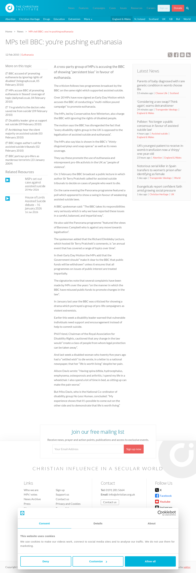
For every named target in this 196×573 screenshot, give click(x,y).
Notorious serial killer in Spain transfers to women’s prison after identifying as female (159, 170)
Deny (46, 561)
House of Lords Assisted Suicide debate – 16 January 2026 (35, 202)
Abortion (10, 18)
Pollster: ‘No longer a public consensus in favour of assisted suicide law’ (157, 126)
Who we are (31, 490)
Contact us (62, 499)
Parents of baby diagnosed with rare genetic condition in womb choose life (161, 85)
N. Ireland (139, 18)
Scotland (153, 18)
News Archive (32, 499)
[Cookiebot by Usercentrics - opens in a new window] (160, 513)
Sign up (164, 8)
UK (164, 18)
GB (171, 18)
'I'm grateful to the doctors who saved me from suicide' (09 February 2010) (26, 111)
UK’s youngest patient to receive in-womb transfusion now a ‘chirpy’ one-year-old (160, 150)
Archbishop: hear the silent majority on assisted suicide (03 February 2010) (24, 133)
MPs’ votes (30, 494)
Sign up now (133, 449)
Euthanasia (27, 54)
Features (83, 8)
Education (59, 18)
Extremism (74, 18)
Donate (178, 8)
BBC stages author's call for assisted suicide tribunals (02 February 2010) (23, 146)
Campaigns (99, 8)
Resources (136, 8)
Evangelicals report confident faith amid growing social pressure (159, 188)
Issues (123, 8)
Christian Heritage (29, 18)
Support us (62, 494)
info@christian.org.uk (122, 494)
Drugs (46, 18)
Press (27, 503)
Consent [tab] (44, 523)
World (187, 18)
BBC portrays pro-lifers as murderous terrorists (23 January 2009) (25, 159)
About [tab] (152, 523)
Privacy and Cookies (68, 503)
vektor (187, 567)
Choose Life (161, 93)
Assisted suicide (160, 133)
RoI (178, 18)
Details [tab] (98, 523)
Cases (112, 8)
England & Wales (121, 18)
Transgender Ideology (166, 109)
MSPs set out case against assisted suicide (35, 182)
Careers (151, 8)
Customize (98, 561)
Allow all (150, 561)
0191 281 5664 (115, 490)
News (71, 8)
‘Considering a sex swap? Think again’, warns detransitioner (157, 104)
